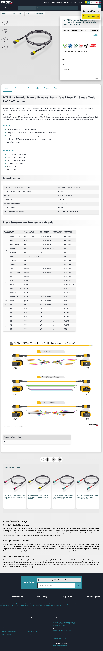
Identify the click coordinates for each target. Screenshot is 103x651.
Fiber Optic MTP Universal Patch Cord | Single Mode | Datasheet (95, 34)
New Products (31, 625)
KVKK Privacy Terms (62, 580)
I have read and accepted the (53, 580)
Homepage (30, 622)
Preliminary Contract (6, 628)
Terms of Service (6, 625)
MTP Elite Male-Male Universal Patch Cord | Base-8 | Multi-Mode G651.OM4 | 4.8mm (14, 497)
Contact (80, 2)
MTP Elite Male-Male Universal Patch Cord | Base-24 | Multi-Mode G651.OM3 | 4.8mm (87, 497)
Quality (59, 2)
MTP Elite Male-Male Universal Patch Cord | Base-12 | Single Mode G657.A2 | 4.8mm (39, 497)
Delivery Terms (5, 622)
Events (52, 2)
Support (46, 2)
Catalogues (71, 2)
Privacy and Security (6, 634)
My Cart (29, 634)
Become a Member (91, 16)
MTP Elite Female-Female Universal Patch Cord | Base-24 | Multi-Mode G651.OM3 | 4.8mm (63, 497)
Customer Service (32, 631)
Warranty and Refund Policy (9, 631)
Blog (64, 2)
